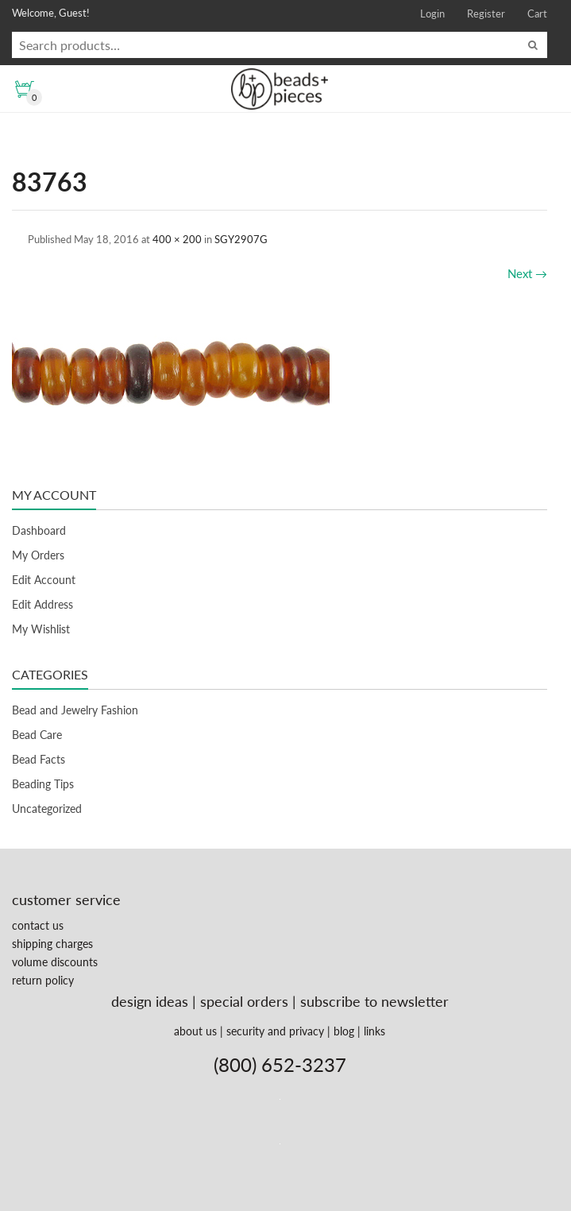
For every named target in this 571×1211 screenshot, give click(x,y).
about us (195, 1031)
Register (486, 13)
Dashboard (39, 530)
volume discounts (55, 962)
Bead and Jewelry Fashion (75, 710)
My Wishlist (41, 629)
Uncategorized (47, 808)
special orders (244, 1001)
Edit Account (43, 579)
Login (432, 13)
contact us (38, 925)
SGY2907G (241, 239)
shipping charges (52, 943)
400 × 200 (177, 239)
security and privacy (275, 1031)
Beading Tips (43, 784)
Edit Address (42, 604)
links (374, 1031)
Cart (537, 13)
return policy (43, 980)
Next (527, 273)
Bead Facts (38, 759)
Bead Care (37, 734)
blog (344, 1031)
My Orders (38, 555)
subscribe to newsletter (374, 1001)
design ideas (149, 1001)
